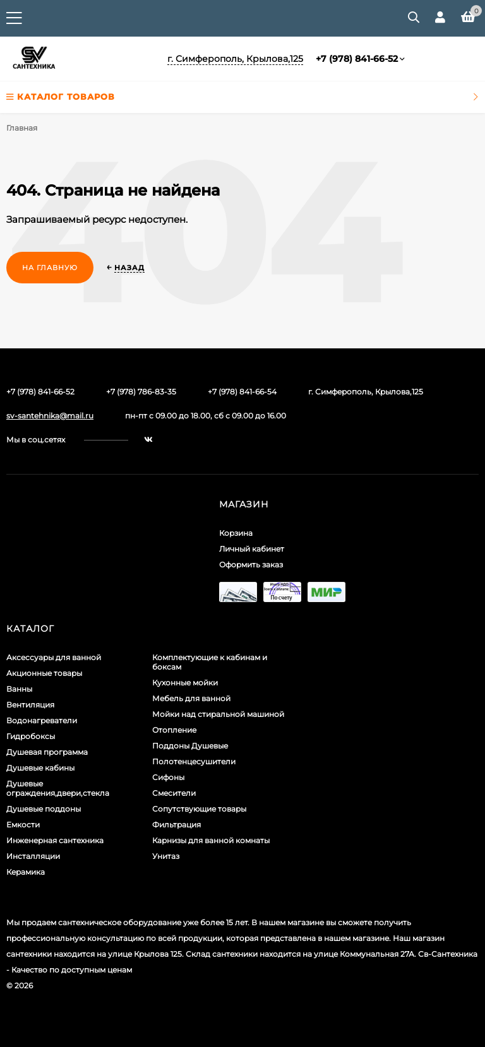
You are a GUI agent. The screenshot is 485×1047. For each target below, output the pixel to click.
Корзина (236, 533)
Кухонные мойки (185, 682)
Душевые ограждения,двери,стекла (57, 788)
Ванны (19, 689)
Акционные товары (44, 673)
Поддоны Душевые (190, 745)
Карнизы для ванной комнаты (211, 840)
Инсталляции (33, 856)
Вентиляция (30, 704)
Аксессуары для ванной (53, 657)
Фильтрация (176, 824)
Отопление (174, 730)
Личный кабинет (251, 548)
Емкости (23, 824)
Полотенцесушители (194, 761)
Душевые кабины (40, 767)
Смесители (174, 793)
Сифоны (168, 777)
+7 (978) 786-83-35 (141, 391)
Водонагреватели (41, 720)
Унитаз (165, 856)
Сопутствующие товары (199, 808)
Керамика (25, 872)
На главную (50, 267)
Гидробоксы (30, 736)
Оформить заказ (251, 564)
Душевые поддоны (43, 808)
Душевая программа (47, 752)
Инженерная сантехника (55, 840)
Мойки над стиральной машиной (218, 714)
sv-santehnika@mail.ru (49, 415)
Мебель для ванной (191, 698)
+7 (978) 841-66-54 (242, 391)
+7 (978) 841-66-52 (357, 58)
